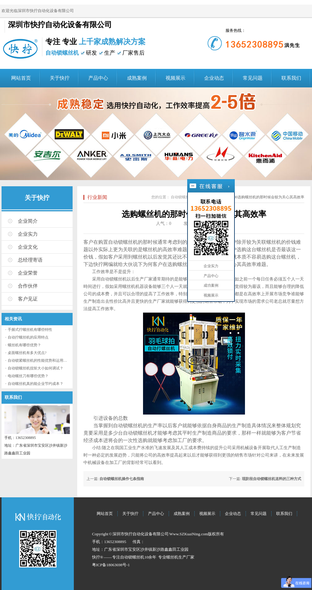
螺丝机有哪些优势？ (24, 345)
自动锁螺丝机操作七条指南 (121, 479)
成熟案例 (137, 78)
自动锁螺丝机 (182, 197)
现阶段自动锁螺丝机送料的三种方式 (271, 479)
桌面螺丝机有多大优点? (27, 353)
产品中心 (98, 78)
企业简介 (28, 221)
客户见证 (28, 298)
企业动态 (214, 78)
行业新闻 (97, 197)
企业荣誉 (28, 273)
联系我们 (291, 78)
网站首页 (21, 78)
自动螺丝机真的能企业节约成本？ (35, 383)
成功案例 (211, 285)
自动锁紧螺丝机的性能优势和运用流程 (39, 360)
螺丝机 (172, 557)
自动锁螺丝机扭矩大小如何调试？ (35, 368)
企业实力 (28, 234)
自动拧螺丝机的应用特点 (28, 337)
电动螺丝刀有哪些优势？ (28, 376)
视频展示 (175, 78)
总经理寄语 (30, 260)
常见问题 (253, 78)
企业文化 (28, 247)
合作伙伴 (28, 286)
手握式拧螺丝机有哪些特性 (30, 329)
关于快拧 (60, 78)
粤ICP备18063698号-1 (111, 565)
